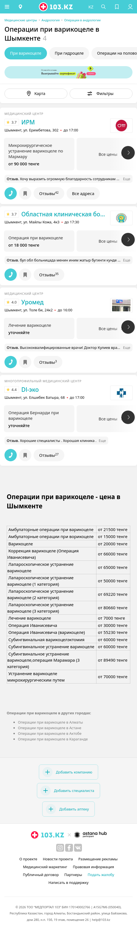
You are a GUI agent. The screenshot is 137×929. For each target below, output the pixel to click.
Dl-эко (30, 389)
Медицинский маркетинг (45, 866)
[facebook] (69, 848)
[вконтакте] (78, 848)
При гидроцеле (69, 53)
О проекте (28, 858)
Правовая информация (93, 866)
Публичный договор (41, 874)
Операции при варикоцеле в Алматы (50, 722)
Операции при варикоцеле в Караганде (53, 739)
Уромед (32, 302)
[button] (7, 6)
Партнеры (73, 874)
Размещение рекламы (97, 858)
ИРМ (28, 122)
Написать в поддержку (68, 882)
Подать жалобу (101, 874)
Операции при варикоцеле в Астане (49, 727)
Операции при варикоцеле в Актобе (49, 733)
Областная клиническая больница (64, 214)
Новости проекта (58, 858)
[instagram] (60, 848)
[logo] (56, 6)
